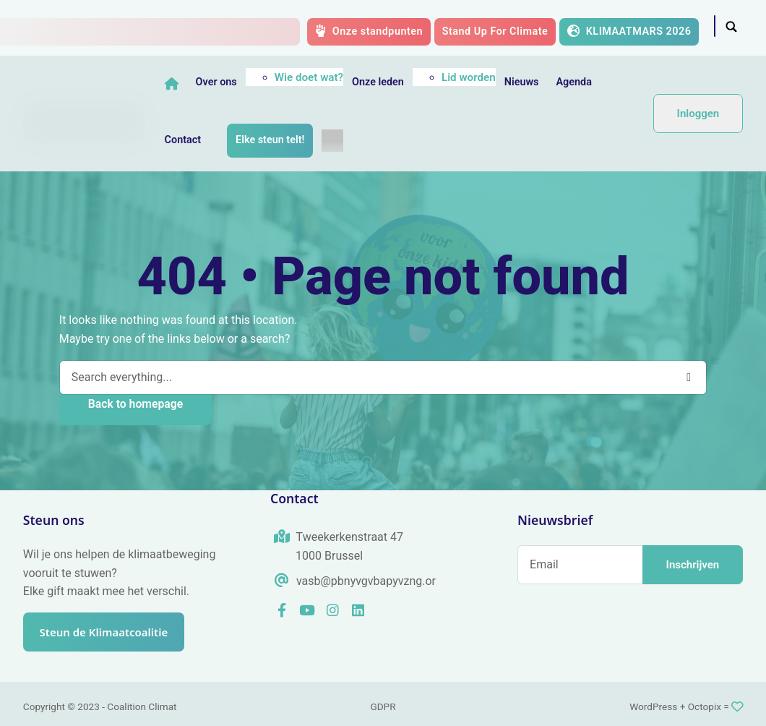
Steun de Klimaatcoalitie (110, 631)
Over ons (217, 82)
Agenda (575, 82)
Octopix (704, 706)
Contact (184, 140)
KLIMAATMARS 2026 (629, 31)
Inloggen (698, 113)
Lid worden (470, 77)
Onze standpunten (369, 31)
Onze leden (379, 82)
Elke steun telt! (271, 140)
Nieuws (523, 82)
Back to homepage (135, 404)
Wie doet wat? (310, 77)
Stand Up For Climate (495, 31)
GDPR (382, 706)
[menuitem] (334, 140)
